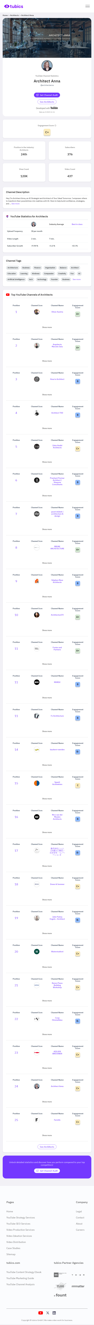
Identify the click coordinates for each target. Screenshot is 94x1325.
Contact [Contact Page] (80, 1217)
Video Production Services (20, 1229)
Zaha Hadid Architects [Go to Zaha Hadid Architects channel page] (57, 446)
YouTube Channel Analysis (20, 1284)
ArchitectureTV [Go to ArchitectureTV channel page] (57, 615)
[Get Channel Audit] (47, 95)
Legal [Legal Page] (79, 1211)
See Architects (47, 101)
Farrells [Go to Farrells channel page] (57, 1120)
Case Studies (13, 1248)
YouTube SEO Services (18, 1223)
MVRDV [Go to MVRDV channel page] (57, 682)
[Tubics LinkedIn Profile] (54, 1312)
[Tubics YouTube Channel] (40, 1312)
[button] (87, 6)
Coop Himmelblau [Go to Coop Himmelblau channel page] (57, 1019)
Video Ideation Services (19, 1235)
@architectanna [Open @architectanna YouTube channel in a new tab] (47, 85)
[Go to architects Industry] (47, 102)
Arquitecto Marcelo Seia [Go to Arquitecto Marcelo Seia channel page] (57, 345)
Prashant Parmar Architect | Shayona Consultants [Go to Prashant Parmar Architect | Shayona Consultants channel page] (57, 481)
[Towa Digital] (80, 1274)
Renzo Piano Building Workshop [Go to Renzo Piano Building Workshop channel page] (57, 985)
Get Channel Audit (47, 95)
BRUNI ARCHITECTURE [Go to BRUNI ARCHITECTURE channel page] (57, 547)
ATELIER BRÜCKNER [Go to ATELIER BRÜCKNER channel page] (57, 1052)
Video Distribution (16, 1242)
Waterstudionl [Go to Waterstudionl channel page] (57, 951)
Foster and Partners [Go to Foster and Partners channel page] (57, 648)
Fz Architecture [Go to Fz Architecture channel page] (57, 716)
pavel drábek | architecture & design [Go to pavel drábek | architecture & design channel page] (57, 514)
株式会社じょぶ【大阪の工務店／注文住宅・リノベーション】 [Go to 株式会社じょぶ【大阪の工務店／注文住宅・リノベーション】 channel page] (57, 851)
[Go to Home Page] (13, 6)
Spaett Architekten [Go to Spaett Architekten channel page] (57, 783)
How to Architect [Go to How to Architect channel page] (57, 379)
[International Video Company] (62, 1275)
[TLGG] (62, 1286)
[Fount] (62, 1295)
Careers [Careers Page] (80, 1229)
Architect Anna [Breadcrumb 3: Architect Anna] (27, 15)
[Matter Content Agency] (80, 1286)
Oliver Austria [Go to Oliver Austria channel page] (57, 312)
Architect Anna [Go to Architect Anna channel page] (57, 1086)
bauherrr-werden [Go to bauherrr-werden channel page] (57, 749)
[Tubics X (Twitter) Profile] (47, 1312)
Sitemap (10, 1254)
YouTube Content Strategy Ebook (23, 1272)
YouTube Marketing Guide (20, 1278)
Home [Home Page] (9, 1211)
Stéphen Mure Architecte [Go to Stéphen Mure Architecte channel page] (57, 581)
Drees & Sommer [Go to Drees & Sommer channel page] (57, 884)
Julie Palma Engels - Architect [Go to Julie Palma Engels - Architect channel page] (57, 918)
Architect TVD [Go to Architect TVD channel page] (57, 413)
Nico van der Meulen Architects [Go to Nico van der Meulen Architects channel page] (57, 817)
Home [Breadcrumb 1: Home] (5, 15)
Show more (47, 327)
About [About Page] (79, 1223)
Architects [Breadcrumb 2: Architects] (14, 15)
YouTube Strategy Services (20, 1217)
